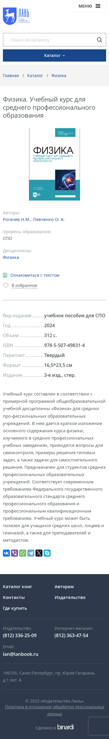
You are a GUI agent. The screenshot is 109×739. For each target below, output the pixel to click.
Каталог (35, 75)
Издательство (70, 597)
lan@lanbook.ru (20, 654)
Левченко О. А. (49, 219)
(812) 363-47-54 (71, 635)
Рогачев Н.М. (17, 219)
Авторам (64, 586)
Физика (58, 75)
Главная (11, 75)
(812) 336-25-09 (20, 635)
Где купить (15, 608)
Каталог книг (17, 586)
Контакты (14, 597)
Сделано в (54, 728)
